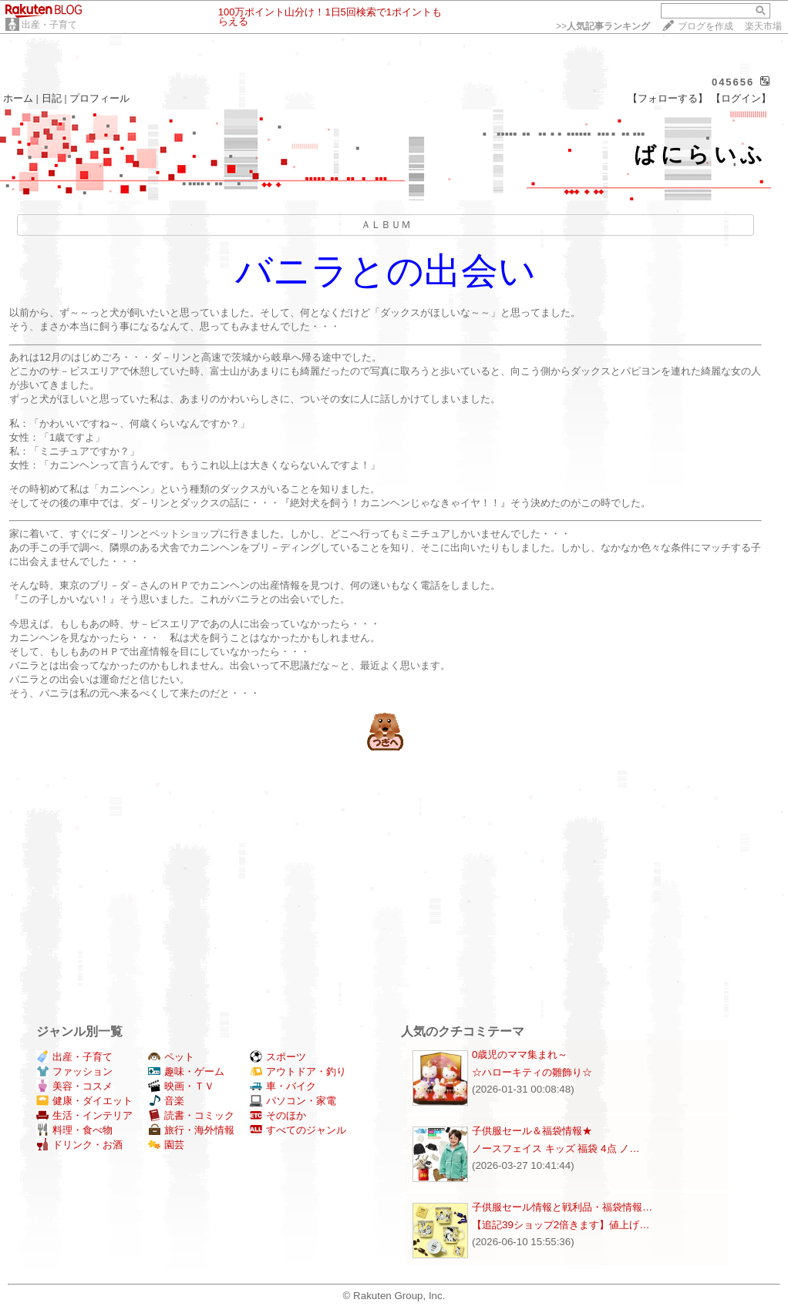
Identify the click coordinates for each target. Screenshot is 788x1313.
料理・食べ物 (74, 1130)
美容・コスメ (74, 1086)
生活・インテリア (84, 1115)
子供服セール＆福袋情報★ (532, 1131)
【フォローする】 (668, 98)
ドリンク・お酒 (79, 1144)
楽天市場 (763, 26)
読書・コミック (191, 1115)
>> (603, 26)
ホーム (18, 98)
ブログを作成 (705, 26)
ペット (171, 1057)
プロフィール (99, 98)
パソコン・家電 (293, 1100)
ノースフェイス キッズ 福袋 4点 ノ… (556, 1148)
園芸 (166, 1144)
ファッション (74, 1071)
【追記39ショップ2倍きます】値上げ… (561, 1225)
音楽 (166, 1100)
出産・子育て (49, 24)
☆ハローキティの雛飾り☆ (532, 1072)
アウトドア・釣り (298, 1071)
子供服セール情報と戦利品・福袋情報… (562, 1207)
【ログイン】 (741, 98)
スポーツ (278, 1057)
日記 (52, 98)
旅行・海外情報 (191, 1130)
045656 (733, 82)
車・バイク (283, 1086)
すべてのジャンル (298, 1130)
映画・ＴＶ (181, 1086)
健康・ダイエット (84, 1100)
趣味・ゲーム (186, 1071)
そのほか (278, 1115)
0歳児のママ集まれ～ (519, 1054)
